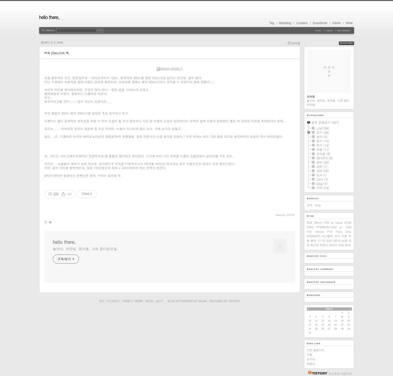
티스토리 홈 (316, 372)
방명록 (139, 301)
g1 (341, 227)
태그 (101, 301)
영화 (347, 245)
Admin (336, 23)
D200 (310, 227)
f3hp (348, 231)
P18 (329, 231)
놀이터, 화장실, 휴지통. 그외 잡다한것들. (85, 248)
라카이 (333, 245)
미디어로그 (113, 301)
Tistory (234, 301)
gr (332, 222)
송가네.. (312, 359)
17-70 (321, 240)
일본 (329, 240)
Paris (339, 231)
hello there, (49, 17)
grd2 (344, 240)
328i (348, 227)
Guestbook (320, 23)
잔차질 (296, 43)
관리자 (149, 301)
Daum (203, 301)
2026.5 (329, 309)
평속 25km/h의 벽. (57, 53)
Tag (271, 23)
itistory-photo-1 (169, 68)
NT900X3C (313, 236)
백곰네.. (312, 363)
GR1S (336, 240)
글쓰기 (159, 301)
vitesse (319, 231)
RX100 (315, 245)
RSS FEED (350, 43)
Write (349, 23)
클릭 (313, 240)
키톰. (310, 354)
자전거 (324, 245)
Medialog (285, 23)
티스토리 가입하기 (340, 373)
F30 (309, 231)
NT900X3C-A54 (326, 227)
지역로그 (127, 301)
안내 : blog (314, 205)
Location (302, 23)
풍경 (309, 222)
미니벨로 (327, 236)
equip (339, 222)
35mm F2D (321, 222)
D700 (347, 222)
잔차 (337, 236)
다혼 (344, 236)
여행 (341, 245)
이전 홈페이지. (316, 350)
